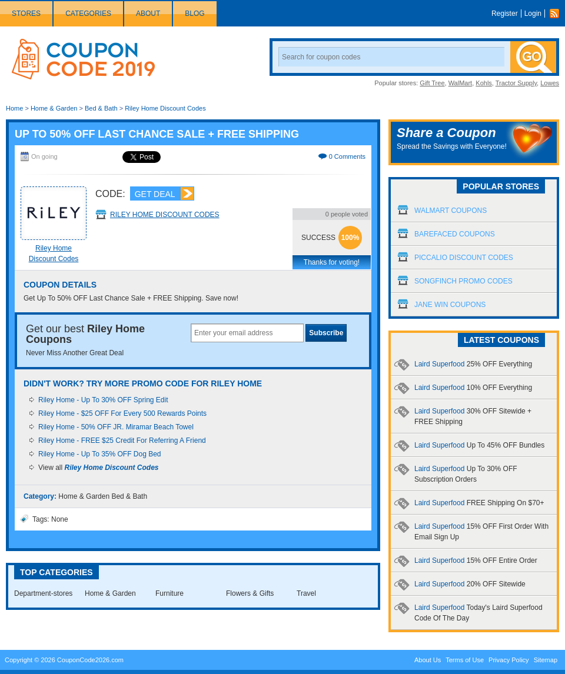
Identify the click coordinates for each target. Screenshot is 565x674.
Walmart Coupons (450, 210)
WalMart (460, 82)
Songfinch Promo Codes (463, 281)
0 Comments (347, 156)
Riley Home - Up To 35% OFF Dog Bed (99, 454)
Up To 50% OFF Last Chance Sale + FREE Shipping (157, 134)
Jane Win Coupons (450, 305)
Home (14, 108)
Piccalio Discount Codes (463, 257)
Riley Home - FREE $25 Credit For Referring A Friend (122, 440)
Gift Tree (432, 82)
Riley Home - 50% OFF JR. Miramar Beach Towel (116, 427)
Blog (194, 13)
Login (532, 13)
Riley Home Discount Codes (165, 108)
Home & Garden (54, 108)
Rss (557, 13)
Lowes (549, 82)
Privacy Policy (508, 659)
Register (504, 13)
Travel (306, 593)
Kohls (484, 82)
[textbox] (247, 332)
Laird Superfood (473, 364)
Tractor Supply (516, 82)
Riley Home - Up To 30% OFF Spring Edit (103, 400)
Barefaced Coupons (454, 234)
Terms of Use (465, 659)
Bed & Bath (101, 108)
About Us (427, 659)
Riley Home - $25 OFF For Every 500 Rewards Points (122, 413)
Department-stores (43, 593)
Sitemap (545, 659)
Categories (88, 13)
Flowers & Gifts (250, 593)
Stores (26, 13)
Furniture (169, 593)
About (148, 13)
